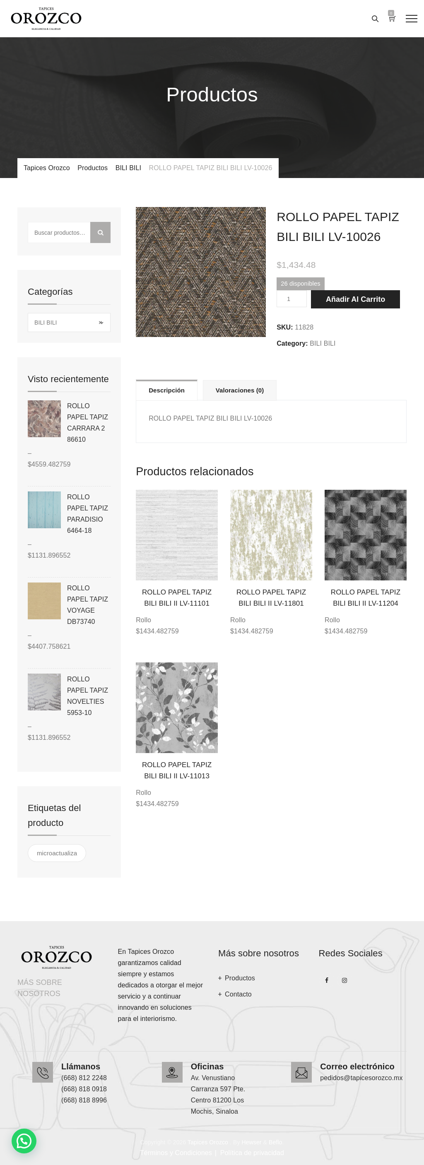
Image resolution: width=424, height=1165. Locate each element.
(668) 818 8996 (84, 1100)
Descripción (167, 390)
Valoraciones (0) (240, 390)
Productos (240, 978)
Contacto (238, 994)
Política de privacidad (252, 1152)
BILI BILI (322, 343)
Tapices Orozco (208, 1142)
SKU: (285, 327)
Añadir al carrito (355, 299)
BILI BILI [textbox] (68, 322)
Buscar (100, 232)
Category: (292, 343)
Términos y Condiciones (176, 1152)
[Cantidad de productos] (292, 298)
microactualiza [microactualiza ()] (57, 853)
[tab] (167, 390)
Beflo (275, 1142)
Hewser (251, 1142)
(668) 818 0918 (84, 1089)
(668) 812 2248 (84, 1077)
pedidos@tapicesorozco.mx (361, 1077)
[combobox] (69, 322)
